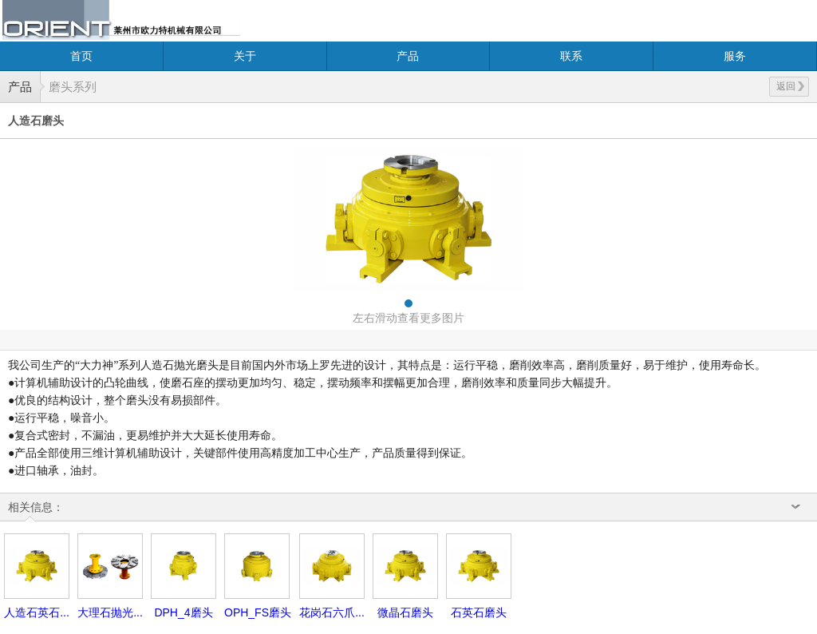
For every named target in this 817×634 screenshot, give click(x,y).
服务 (735, 56)
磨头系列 (73, 86)
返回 (790, 86)
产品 (408, 56)
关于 (245, 56)
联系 (571, 56)
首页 (81, 56)
